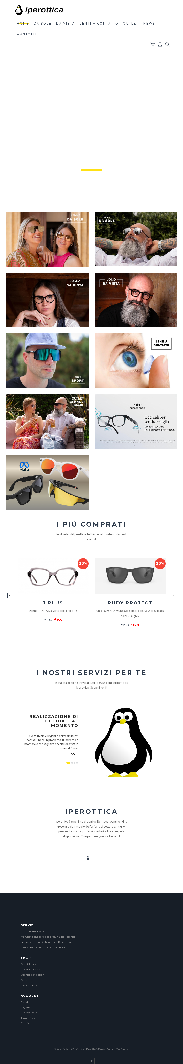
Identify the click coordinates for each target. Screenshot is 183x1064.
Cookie (25, 1023)
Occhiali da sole (30, 964)
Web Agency (122, 1049)
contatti (27, 34)
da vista (65, 23)
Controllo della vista (32, 931)
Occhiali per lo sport (32, 974)
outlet (131, 23)
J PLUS (53, 603)
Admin (110, 1049)
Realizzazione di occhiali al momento (43, 947)
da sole (43, 23)
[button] (152, 45)
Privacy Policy (29, 1012)
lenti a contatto (99, 23)
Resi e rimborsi (29, 985)
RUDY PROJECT (130, 603)
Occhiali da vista (30, 969)
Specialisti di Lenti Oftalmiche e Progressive (46, 942)
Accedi (24, 1001)
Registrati (26, 1007)
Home (23, 23)
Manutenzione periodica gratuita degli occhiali (48, 936)
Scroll (94, 190)
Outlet (25, 980)
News (149, 23)
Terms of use (28, 1017)
